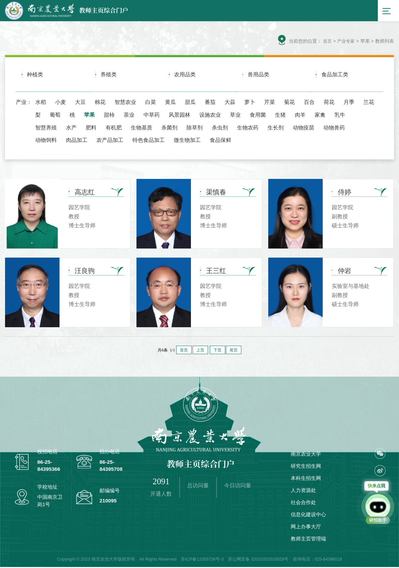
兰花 (368, 103)
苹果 (89, 115)
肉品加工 (76, 141)
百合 (309, 103)
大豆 (80, 103)
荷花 (329, 103)
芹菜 (269, 103)
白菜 (150, 103)
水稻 (40, 103)
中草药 (152, 115)
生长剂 (276, 128)
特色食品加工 (148, 141)
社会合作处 (303, 503)
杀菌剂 (169, 128)
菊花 (289, 103)
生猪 (280, 115)
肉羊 (300, 115)
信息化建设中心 (308, 515)
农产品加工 (109, 141)
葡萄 (55, 115)
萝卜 (249, 103)
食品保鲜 (220, 141)
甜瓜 (190, 103)
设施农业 (210, 115)
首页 (325, 42)
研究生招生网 (306, 467)
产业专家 (345, 42)
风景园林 (179, 115)
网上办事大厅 (306, 527)
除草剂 (195, 128)
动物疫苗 (303, 128)
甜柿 (109, 115)
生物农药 (247, 128)
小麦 (60, 103)
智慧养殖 (46, 128)
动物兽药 (334, 128)
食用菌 (258, 115)
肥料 (91, 128)
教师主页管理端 (308, 539)
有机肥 (114, 128)
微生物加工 (187, 141)
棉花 (100, 103)
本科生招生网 (306, 479)
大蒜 (230, 103)
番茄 (210, 103)
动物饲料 (46, 141)
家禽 (320, 115)
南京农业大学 (306, 455)
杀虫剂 (220, 128)
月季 (349, 103)
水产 (71, 128)
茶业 (129, 115)
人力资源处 (303, 491)
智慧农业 (125, 103)
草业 (235, 115)
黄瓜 (170, 103)
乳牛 (339, 115)
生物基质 (141, 128)
